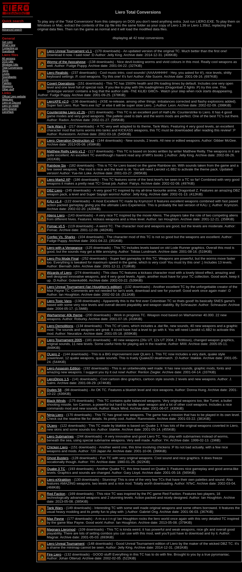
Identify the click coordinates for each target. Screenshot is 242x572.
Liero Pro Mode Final (63, 258)
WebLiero (7, 99)
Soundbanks (9, 77)
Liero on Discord (11, 102)
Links (6, 93)
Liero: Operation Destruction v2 (70, 140)
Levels (6, 73)
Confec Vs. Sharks (61, 237)
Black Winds (56, 401)
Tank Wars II (56, 126)
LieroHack (8, 112)
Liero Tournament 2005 (64, 340)
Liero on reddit (10, 105)
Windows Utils (10, 64)
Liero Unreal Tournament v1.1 (69, 51)
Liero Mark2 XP (58, 179)
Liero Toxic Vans (59, 301)
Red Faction (56, 494)
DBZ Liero (54, 190)
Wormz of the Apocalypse (66, 62)
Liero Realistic (57, 73)
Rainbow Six (56, 165)
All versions (8, 58)
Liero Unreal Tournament (65, 544)
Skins (5, 70)
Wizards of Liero (59, 273)
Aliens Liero (56, 215)
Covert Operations (61, 83)
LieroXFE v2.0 (57, 101)
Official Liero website (14, 96)
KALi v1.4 (54, 201)
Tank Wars (55, 508)
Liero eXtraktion (59, 480)
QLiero (52, 426)
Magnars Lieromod (61, 529)
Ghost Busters (57, 458)
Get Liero (7, 42)
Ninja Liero (55, 415)
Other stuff (8, 89)
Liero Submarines (60, 436)
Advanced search (12, 29)
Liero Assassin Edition (63, 368)
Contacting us (10, 48)
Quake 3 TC (56, 469)
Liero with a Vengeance (65, 248)
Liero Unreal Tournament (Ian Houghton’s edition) (84, 287)
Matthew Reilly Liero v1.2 (66, 151)
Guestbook (8, 51)
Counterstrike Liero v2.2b (66, 112)
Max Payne (55, 519)
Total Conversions (12, 67)
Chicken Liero (57, 447)
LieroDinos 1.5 (58, 379)
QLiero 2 (53, 354)
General (8, 38)
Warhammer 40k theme (65, 315)
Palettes (6, 83)
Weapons (7, 86)
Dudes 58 (54, 390)
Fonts (5, 80)
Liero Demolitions (60, 326)
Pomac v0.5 (56, 226)
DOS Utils (7, 61)
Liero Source (9, 108)
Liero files (10, 55)
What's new (8, 45)
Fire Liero (54, 554)
